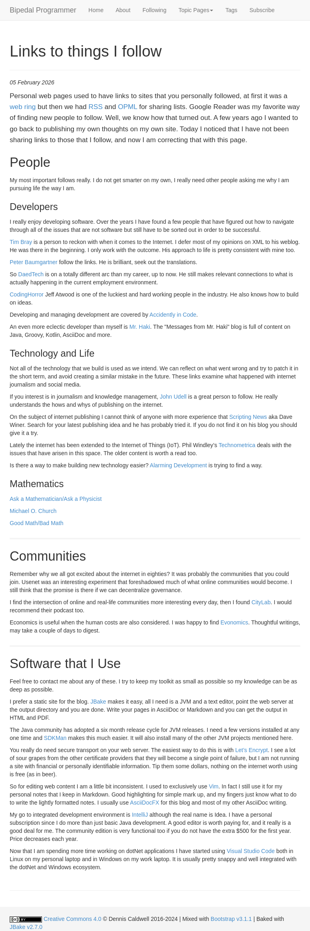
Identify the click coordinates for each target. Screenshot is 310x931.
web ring (23, 107)
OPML (127, 107)
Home (95, 10)
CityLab (260, 602)
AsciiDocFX (144, 802)
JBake (98, 701)
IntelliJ (140, 814)
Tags (231, 10)
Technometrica (237, 445)
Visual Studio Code (251, 851)
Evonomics (234, 622)
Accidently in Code (172, 314)
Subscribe (261, 10)
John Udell (173, 396)
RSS (95, 107)
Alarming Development (178, 465)
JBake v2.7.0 (26, 927)
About (122, 10)
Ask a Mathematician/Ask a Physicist (56, 499)
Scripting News (248, 417)
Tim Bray (21, 242)
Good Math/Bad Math (36, 523)
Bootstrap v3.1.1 (231, 919)
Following (154, 10)
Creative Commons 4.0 (72, 919)
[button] (195, 10)
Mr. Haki (139, 327)
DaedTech (31, 274)
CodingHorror (27, 294)
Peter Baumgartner (33, 262)
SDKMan (55, 738)
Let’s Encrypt (251, 750)
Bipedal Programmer (43, 10)
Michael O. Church (33, 511)
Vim (213, 786)
